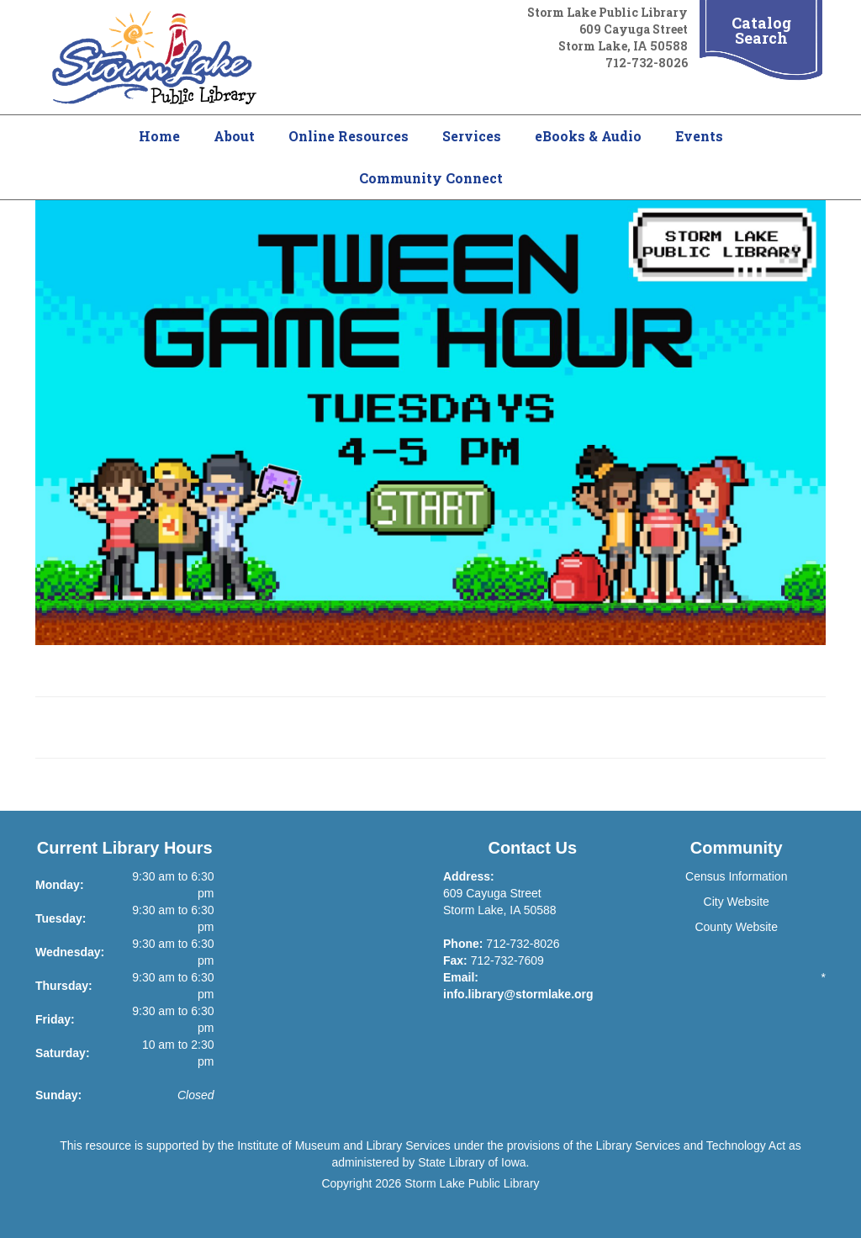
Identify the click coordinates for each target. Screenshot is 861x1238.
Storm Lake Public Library (471, 1183)
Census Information (736, 876)
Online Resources (348, 136)
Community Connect (431, 178)
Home (159, 136)
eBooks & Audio (588, 136)
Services (471, 136)
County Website (736, 927)
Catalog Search (761, 30)
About (234, 136)
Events (699, 136)
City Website (736, 901)
